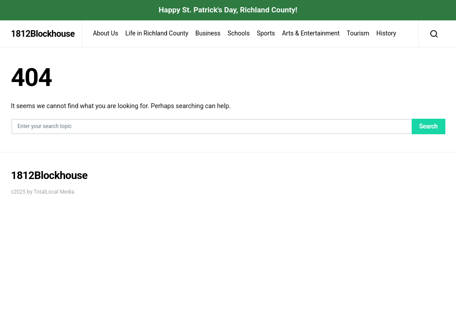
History (386, 33)
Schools (238, 33)
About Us (105, 33)
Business (208, 33)
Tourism (358, 33)
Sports (266, 33)
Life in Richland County (156, 33)
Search (428, 126)
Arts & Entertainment (310, 33)
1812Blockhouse (43, 33)
